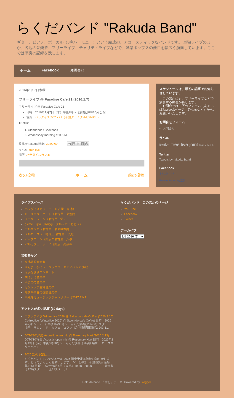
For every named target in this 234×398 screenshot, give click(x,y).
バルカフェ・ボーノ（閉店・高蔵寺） (50, 244)
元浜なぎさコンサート (39, 272)
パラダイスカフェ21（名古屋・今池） (50, 209)
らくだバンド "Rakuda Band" (106, 27)
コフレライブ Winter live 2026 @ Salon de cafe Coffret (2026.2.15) (69, 316)
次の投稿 (27, 175)
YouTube (130, 209)
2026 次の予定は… (37, 354)
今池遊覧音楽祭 (35, 262)
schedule (209, 145)
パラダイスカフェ (38, 154)
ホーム (25, 70)
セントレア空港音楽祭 (39, 287)
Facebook (50, 70)
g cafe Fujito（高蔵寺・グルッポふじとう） (53, 224)
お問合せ (77, 70)
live (201, 145)
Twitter (128, 219)
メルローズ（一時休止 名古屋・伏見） (50, 234)
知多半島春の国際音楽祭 (41, 292)
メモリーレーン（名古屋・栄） (45, 219)
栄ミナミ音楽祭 (35, 277)
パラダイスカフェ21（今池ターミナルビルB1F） (67, 117)
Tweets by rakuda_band (175, 159)
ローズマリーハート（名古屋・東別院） (51, 214)
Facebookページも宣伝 (172, 180)
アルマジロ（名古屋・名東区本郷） (48, 229)
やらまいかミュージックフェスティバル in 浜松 (56, 267)
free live (34, 150)
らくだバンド (166, 173)
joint (193, 144)
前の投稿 (136, 175)
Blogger (146, 382)
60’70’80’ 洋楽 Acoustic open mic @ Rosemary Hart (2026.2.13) (67, 335)
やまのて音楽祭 (35, 282)
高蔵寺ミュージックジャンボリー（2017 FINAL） (58, 297)
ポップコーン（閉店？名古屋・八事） (50, 239)
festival (164, 145)
